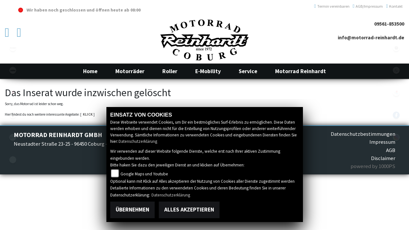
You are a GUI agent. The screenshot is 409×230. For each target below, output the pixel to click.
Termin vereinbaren (332, 6)
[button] (130, 71)
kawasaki (12, 47)
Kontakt (394, 6)
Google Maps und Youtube (144, 174)
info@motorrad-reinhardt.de (371, 37)
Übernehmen (132, 209)
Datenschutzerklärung (138, 141)
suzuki (12, 92)
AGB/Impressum (368, 6)
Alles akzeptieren (189, 209)
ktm (12, 70)
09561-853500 (389, 24)
